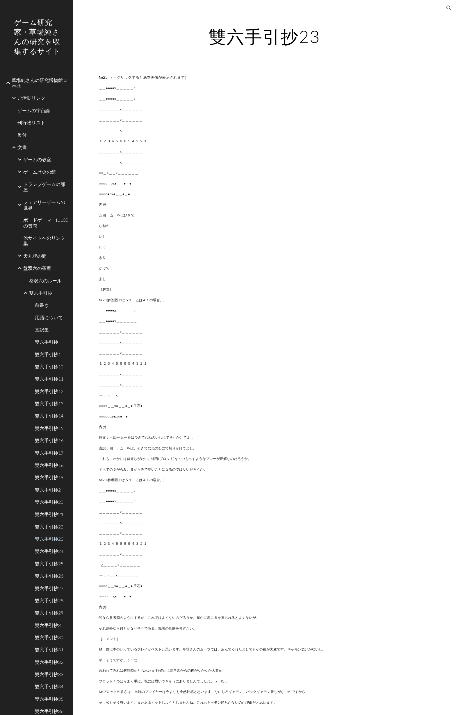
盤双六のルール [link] (45, 280)
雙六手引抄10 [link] (49, 366)
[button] (449, 8)
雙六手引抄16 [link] (49, 440)
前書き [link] (42, 305)
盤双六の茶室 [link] (37, 268)
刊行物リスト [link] (31, 122)
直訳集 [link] (42, 329)
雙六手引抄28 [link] (49, 600)
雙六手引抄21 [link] (49, 514)
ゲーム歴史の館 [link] (39, 172)
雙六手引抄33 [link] (49, 674)
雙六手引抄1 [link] (48, 354)
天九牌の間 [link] (35, 256)
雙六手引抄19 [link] (49, 477)
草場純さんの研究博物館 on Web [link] (40, 82)
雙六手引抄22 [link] (49, 526)
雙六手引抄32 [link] (49, 662)
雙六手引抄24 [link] (49, 551)
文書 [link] (22, 147)
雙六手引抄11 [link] (49, 378)
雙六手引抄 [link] (40, 292)
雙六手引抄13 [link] (49, 403)
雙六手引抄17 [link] (49, 453)
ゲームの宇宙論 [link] (33, 110)
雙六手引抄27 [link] (49, 588)
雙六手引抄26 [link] (49, 575)
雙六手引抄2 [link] (48, 489)
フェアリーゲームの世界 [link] (44, 204)
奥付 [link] (22, 134)
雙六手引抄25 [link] (49, 563)
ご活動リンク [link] (31, 98)
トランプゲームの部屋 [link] (44, 186)
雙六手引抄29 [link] (49, 612)
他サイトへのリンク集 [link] (44, 240)
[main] (264, 36)
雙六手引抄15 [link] (49, 428)
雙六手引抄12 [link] (49, 391)
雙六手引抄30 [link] (49, 637)
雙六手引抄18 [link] (49, 465)
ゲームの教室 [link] (37, 159)
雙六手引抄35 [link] (49, 699)
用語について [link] (49, 317)
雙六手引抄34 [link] (49, 686)
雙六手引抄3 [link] (48, 625)
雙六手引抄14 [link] (49, 415)
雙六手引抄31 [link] (49, 649)
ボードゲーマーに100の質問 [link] (45, 222)
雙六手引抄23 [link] (49, 539)
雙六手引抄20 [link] (49, 502)
